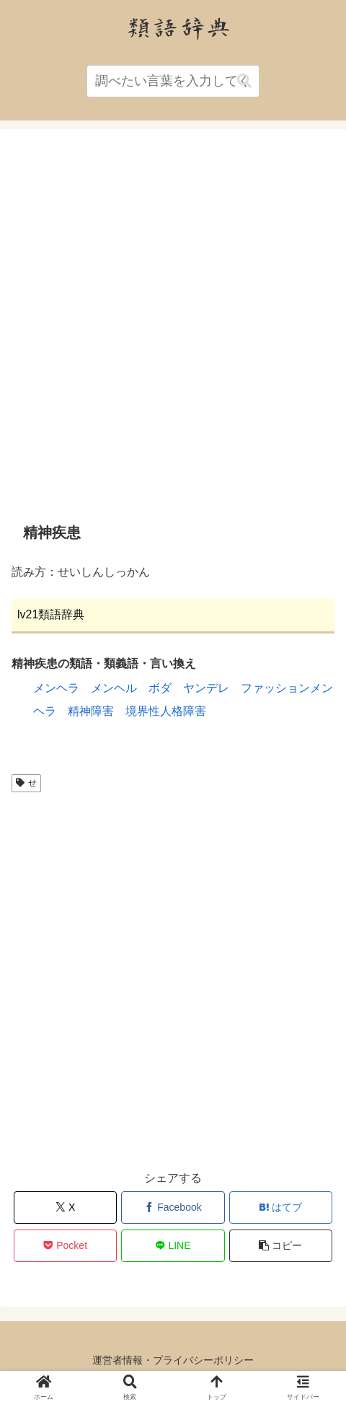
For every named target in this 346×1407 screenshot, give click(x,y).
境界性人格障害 (165, 711)
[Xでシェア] (65, 1207)
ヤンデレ (206, 688)
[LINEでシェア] (172, 1246)
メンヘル (114, 688)
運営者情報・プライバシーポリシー (173, 1360)
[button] (244, 81)
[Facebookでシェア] (172, 1207)
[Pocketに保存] (65, 1246)
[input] (173, 81)
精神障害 (91, 711)
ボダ (160, 688)
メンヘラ (56, 688)
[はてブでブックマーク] (280, 1207)
